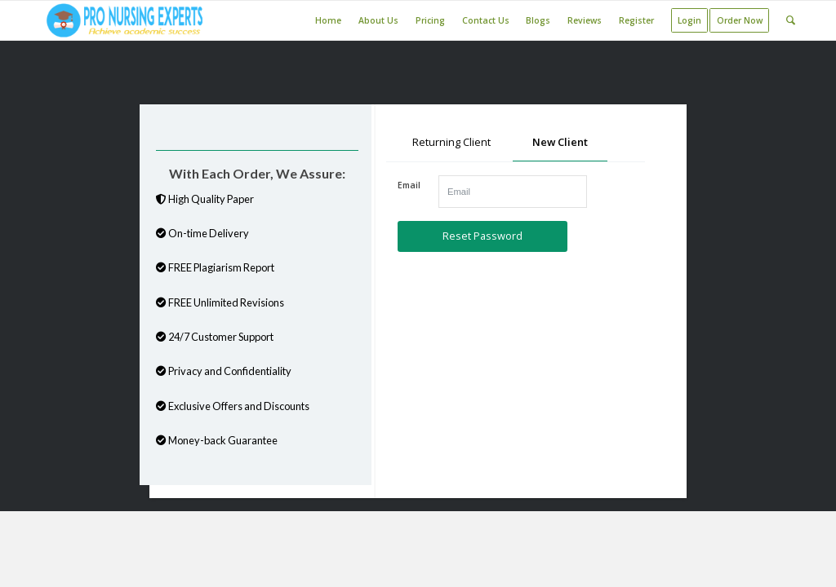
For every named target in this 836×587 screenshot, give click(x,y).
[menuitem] (328, 20)
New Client (560, 142)
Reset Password (482, 235)
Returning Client (451, 142)
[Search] (790, 20)
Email (409, 185)
